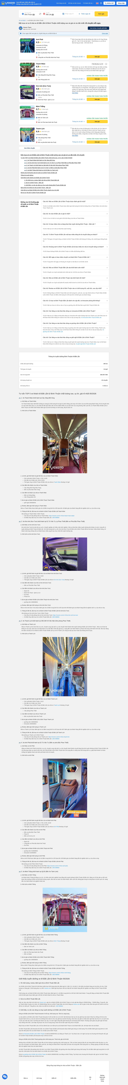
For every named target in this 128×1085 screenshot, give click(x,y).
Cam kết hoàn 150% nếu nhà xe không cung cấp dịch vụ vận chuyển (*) (28, 3)
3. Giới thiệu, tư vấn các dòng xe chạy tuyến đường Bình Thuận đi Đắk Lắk (45, 185)
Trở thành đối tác (88, 3)
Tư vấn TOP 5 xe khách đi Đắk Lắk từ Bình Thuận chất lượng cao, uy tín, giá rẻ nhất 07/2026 (46, 158)
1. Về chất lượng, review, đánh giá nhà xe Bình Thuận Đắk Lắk (41, 180)
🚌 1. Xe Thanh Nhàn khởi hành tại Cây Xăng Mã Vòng (39, 160)
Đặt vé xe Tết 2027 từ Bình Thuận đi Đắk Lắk (33, 192)
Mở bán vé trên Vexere (74, 3)
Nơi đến (48, 12)
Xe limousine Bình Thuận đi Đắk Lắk (91, 317)
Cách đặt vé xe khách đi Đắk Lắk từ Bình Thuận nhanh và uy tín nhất (40, 190)
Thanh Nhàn (57, 482)
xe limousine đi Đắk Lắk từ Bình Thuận (33, 1033)
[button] (75, 201)
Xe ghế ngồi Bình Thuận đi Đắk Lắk (86, 344)
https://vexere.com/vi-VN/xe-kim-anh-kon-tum (65, 615)
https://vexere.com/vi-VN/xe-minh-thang (60, 972)
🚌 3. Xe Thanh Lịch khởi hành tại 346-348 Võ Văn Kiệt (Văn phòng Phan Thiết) (46, 165)
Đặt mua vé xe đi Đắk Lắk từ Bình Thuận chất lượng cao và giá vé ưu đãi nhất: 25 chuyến (52, 155)
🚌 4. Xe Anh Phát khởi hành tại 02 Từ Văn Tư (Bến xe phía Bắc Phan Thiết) (45, 167)
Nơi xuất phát (28, 12)
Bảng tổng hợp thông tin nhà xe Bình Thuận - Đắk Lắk (36, 187)
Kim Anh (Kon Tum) (59, 579)
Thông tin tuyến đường (27, 175)
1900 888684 (55, 517)
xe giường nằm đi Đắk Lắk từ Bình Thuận (34, 1054)
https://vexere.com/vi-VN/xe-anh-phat (57, 866)
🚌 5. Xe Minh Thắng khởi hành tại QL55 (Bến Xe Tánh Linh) (41, 170)
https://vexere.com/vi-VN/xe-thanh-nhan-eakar (61, 515)
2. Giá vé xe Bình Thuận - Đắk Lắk (33, 182)
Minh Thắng (57, 941)
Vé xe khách (22, 20)
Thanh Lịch (57, 705)
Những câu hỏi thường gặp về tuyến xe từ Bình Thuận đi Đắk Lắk (39, 172)
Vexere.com (47, 988)
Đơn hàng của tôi (61, 3)
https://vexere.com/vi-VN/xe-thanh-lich (58, 737)
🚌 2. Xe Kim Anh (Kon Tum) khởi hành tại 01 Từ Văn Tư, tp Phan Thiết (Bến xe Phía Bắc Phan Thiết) (52, 162)
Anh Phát (56, 826)
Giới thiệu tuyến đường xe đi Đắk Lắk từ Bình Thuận (35, 177)
